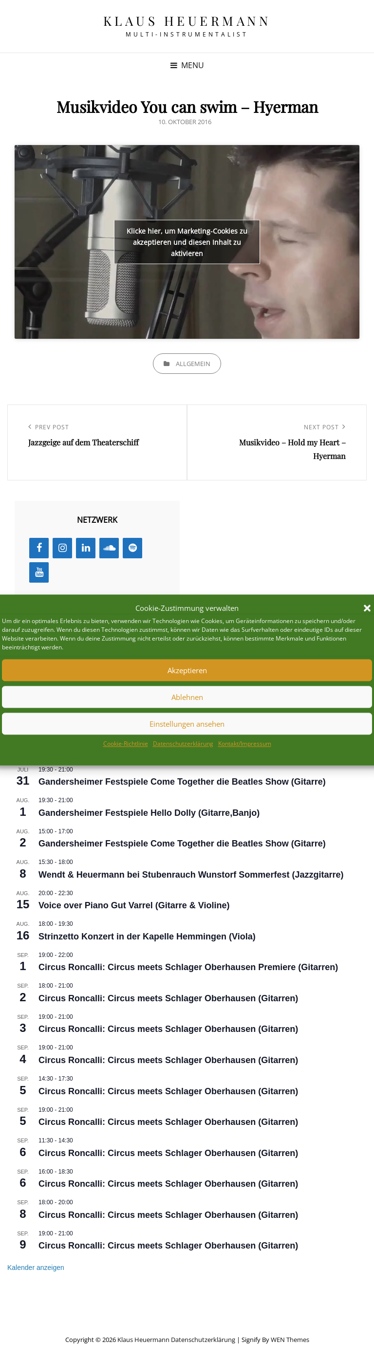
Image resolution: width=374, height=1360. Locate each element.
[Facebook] (39, 548)
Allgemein (193, 363)
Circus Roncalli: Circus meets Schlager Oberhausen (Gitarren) (168, 998)
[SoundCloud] (109, 548)
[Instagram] (62, 548)
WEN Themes (290, 1339)
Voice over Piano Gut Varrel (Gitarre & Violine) (133, 905)
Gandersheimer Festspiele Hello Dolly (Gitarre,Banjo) (149, 813)
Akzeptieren (187, 670)
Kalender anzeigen (35, 1267)
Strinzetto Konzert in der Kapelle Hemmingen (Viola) (147, 936)
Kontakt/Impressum (244, 744)
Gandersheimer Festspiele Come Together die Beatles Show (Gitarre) (182, 782)
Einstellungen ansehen (187, 724)
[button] (367, 608)
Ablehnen (187, 697)
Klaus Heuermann (187, 20)
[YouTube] (39, 572)
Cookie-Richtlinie (125, 744)
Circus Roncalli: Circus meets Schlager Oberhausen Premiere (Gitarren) (188, 967)
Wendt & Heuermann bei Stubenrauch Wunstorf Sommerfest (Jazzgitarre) (190, 875)
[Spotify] (132, 548)
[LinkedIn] (85, 548)
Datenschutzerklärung (183, 744)
